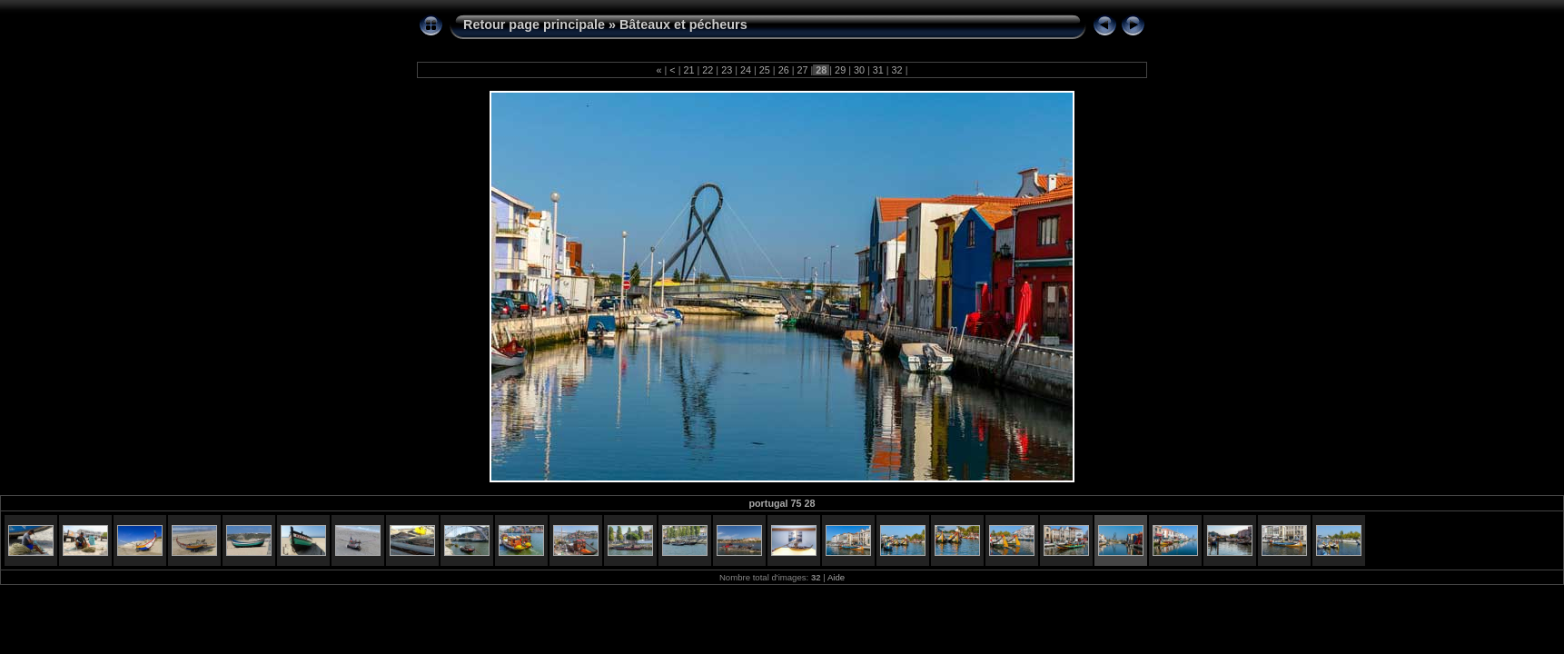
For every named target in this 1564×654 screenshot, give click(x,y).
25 (765, 69)
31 (878, 69)
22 (707, 69)
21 (689, 69)
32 (897, 69)
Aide (836, 577)
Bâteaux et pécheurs (683, 24)
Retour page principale (534, 24)
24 (745, 69)
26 (784, 69)
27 (802, 69)
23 (726, 69)
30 (859, 69)
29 (840, 69)
